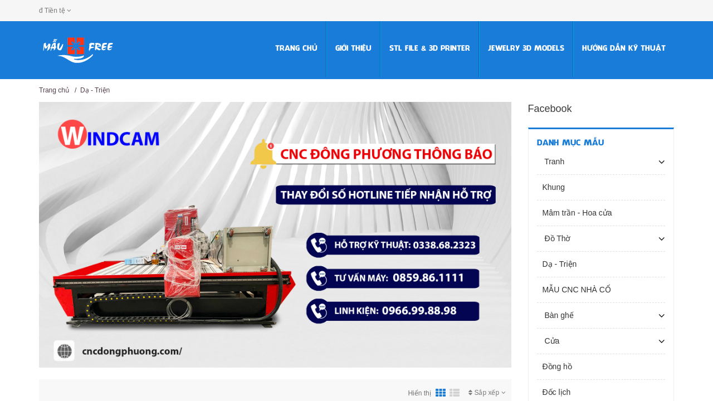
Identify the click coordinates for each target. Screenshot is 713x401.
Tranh (554, 161)
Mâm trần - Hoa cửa (577, 212)
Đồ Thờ (557, 238)
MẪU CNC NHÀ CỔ (577, 289)
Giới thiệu (353, 48)
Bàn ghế (558, 315)
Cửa (551, 340)
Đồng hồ (557, 366)
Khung (554, 187)
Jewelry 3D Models (526, 48)
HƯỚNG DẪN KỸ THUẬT (624, 48)
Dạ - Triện (95, 90)
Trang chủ (296, 48)
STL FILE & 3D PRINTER (429, 48)
